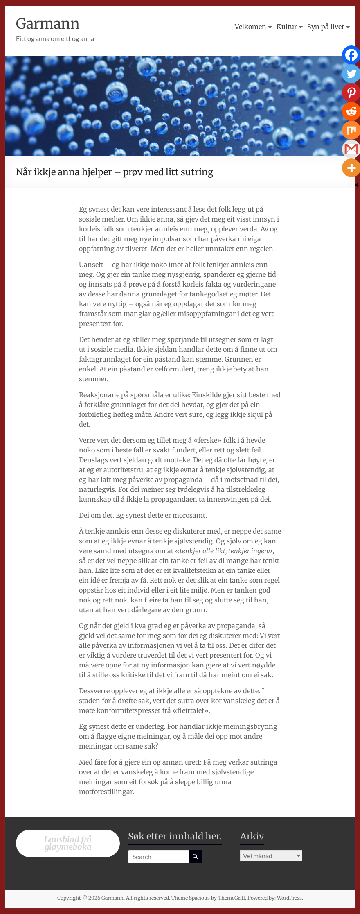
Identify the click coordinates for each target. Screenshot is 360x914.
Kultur (287, 27)
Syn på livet (325, 27)
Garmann (49, 23)
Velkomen (250, 27)
